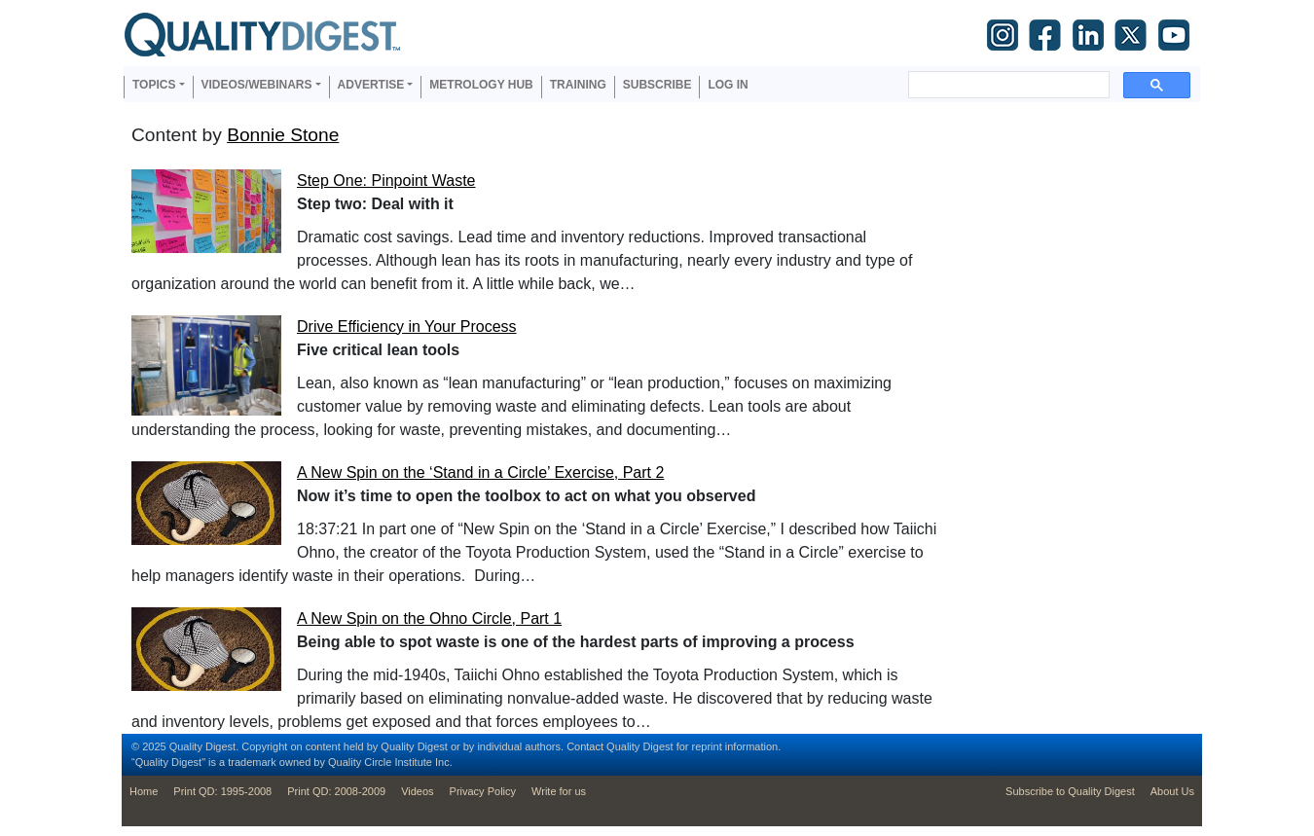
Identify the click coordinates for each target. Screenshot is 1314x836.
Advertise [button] (371, 84)
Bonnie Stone (283, 135)
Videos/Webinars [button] (256, 84)
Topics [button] (153, 84)
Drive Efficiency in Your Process (407, 326)
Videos (417, 791)
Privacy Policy (483, 791)
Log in (728, 84)
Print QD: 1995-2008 (222, 791)
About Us (1172, 791)
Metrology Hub (480, 84)
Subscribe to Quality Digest (1070, 791)
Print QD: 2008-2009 (336, 791)
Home (143, 791)
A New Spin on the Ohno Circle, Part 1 (429, 618)
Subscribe (657, 84)
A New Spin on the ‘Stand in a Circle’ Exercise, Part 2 (480, 472)
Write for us (558, 791)
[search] (1007, 84)
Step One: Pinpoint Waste (386, 180)
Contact (584, 746)
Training (578, 84)
